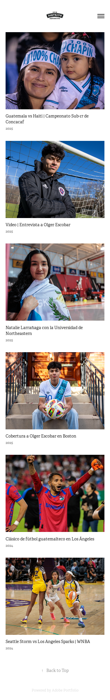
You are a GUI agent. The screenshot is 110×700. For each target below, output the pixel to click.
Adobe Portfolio (65, 690)
